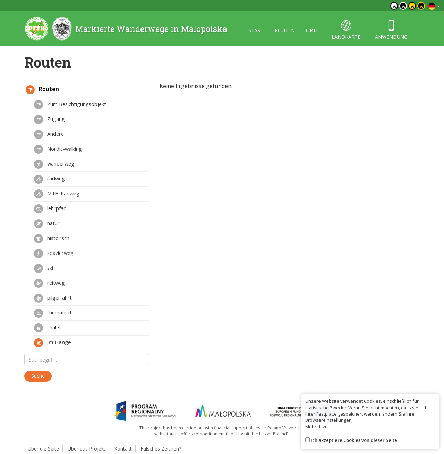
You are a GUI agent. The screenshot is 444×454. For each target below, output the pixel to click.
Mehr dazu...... (319, 427)
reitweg (49, 283)
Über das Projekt (86, 448)
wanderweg (54, 164)
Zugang (49, 119)
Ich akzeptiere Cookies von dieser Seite (354, 440)
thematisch (53, 313)
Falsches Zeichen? (160, 448)
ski (43, 268)
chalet (47, 327)
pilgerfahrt (53, 298)
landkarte (346, 30)
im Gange (52, 342)
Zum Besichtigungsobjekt (70, 104)
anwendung (391, 30)
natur (47, 223)
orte (312, 30)
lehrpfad (50, 208)
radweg (49, 179)
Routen (42, 89)
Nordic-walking (58, 149)
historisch (51, 238)
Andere (49, 134)
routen (285, 30)
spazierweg (54, 253)
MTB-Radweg (56, 193)
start (256, 30)
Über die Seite (43, 448)
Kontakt (123, 448)
